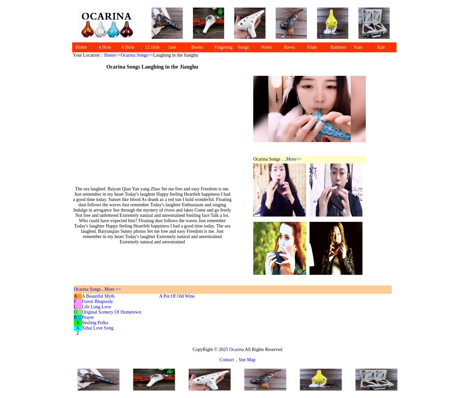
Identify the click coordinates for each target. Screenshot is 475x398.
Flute (312, 47)
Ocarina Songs (134, 55)
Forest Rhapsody (97, 301)
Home (81, 47)
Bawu (289, 47)
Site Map (247, 359)
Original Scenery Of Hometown (111, 312)
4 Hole (105, 47)
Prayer (88, 317)
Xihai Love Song (98, 327)
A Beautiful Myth (98, 296)
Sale (172, 47)
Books (197, 47)
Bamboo (338, 47)
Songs (243, 47)
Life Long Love (96, 306)
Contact (226, 359)
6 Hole (128, 47)
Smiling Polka (95, 322)
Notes (266, 47)
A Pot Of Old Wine (177, 296)
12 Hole (152, 47)
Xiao (358, 47)
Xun (381, 47)
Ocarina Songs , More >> (97, 289)
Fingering (223, 47)
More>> (294, 159)
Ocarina (236, 349)
